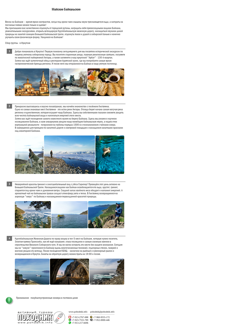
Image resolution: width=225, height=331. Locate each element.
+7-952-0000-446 (101, 320)
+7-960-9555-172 (101, 317)
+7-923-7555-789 (79, 320)
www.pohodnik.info (78, 311)
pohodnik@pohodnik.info (102, 311)
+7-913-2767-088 (79, 317)
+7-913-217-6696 (79, 323)
